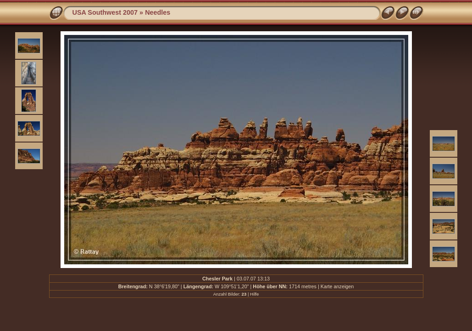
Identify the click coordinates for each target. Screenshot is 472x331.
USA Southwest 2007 (105, 12)
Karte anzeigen (337, 286)
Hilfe (254, 294)
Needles (157, 12)
